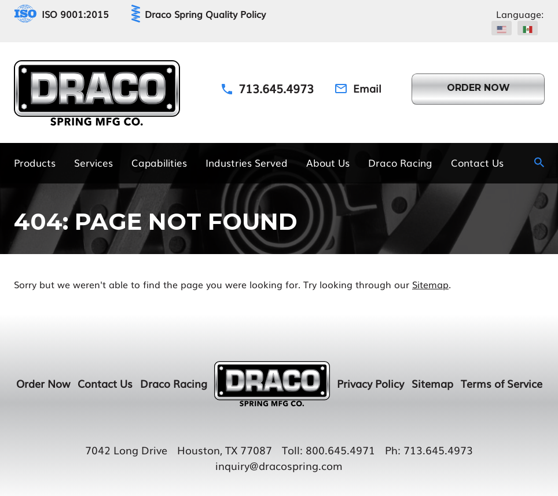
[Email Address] (358, 88)
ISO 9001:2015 (75, 14)
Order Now (43, 383)
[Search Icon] (539, 162)
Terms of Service (501, 383)
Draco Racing (173, 383)
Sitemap (430, 284)
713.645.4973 (438, 449)
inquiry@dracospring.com (279, 465)
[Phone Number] (268, 88)
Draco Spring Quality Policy (205, 14)
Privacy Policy (370, 383)
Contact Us (105, 383)
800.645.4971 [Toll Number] (340, 449)
